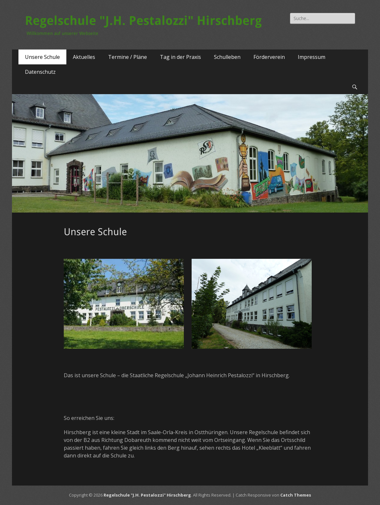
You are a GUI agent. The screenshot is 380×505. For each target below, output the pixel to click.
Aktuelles (84, 56)
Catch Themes (295, 495)
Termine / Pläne (127, 56)
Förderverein (269, 56)
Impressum (311, 56)
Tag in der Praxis (180, 56)
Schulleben (227, 56)
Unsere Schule (42, 56)
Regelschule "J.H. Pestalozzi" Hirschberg (143, 21)
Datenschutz (40, 71)
